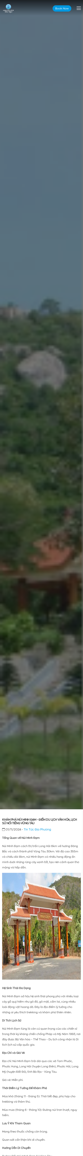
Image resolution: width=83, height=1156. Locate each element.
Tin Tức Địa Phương (37, 829)
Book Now (62, 8)
